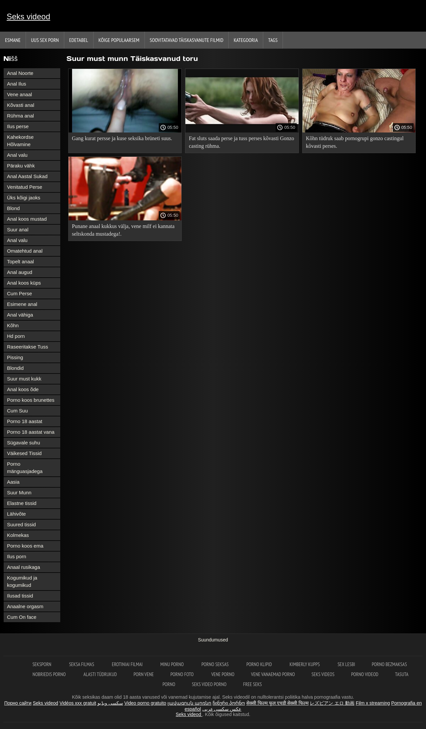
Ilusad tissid (20, 596)
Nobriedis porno (50, 674)
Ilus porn (16, 556)
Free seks (252, 684)
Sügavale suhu (23, 442)
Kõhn (13, 325)
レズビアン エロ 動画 (332, 703)
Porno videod (364, 674)
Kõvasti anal (20, 105)
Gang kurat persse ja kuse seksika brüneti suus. (122, 138)
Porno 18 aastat (24, 421)
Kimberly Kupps (305, 664)
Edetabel (78, 40)
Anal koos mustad (27, 219)
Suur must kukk (24, 378)
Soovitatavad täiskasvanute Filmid (186, 40)
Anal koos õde (23, 389)
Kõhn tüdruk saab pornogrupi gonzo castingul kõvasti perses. (355, 142)
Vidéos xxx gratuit (78, 703)
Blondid (15, 368)
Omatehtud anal (25, 251)
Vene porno (222, 674)
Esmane (13, 40)
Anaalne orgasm (25, 606)
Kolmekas (18, 535)
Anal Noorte (20, 73)
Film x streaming (373, 703)
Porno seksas (215, 664)
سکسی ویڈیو (110, 703)
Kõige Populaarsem (119, 40)
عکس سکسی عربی (222, 709)
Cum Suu (17, 410)
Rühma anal (20, 116)
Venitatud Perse (24, 187)
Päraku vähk (21, 165)
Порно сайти (18, 703)
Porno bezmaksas (389, 664)
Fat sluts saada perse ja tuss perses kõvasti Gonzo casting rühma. (241, 142)
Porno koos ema (25, 546)
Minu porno (172, 664)
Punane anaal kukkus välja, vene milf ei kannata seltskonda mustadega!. (123, 230)
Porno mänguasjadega (25, 467)
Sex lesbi (346, 664)
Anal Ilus (16, 84)
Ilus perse (18, 126)
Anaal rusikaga (23, 567)
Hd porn (16, 336)
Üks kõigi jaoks (23, 197)
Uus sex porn (45, 40)
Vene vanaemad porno (273, 674)
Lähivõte (16, 514)
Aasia (13, 482)
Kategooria (246, 40)
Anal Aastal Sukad (27, 176)
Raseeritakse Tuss (27, 347)
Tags (273, 40)
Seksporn (42, 664)
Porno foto (182, 674)
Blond (13, 208)
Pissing (15, 357)
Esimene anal (22, 304)
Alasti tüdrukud (100, 674)
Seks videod (28, 16)
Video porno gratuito (145, 703)
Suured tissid (21, 524)
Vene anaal (19, 94)
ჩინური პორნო (229, 703)
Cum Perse (19, 293)
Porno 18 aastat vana (31, 432)
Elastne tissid (21, 503)
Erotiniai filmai (128, 664)
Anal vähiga (20, 315)
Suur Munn (19, 492)
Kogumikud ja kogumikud (22, 581)
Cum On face (21, 617)
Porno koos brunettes (31, 400)
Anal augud (19, 272)
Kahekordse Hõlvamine (20, 140)
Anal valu (17, 155)
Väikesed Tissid (24, 453)
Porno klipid (259, 664)
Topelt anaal (20, 261)
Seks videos (323, 674)
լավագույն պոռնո (189, 703)
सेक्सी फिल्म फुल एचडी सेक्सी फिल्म (277, 703)
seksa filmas (82, 664)
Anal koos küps (24, 283)
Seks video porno (209, 684)
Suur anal (17, 229)
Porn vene (143, 674)
